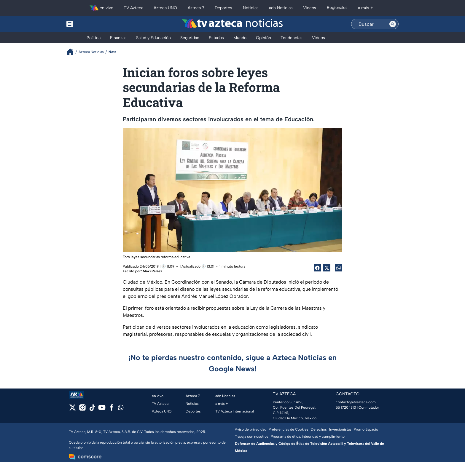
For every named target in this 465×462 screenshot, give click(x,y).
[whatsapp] (121, 409)
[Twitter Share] (326, 267)
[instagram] (82, 409)
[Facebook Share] (317, 267)
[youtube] (102, 409)
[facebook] (111, 409)
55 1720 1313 (346, 407)
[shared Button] (338, 267)
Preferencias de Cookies (288, 429)
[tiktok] (92, 409)
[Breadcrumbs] (72, 51)
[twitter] (72, 409)
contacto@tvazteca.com (356, 402)
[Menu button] (90, 24)
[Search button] (392, 24)
